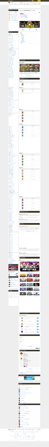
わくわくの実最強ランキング (11, 144)
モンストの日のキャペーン (11, 41)
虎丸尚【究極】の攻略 (11, 93)
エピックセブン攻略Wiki (33, 436)
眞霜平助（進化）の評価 (11, 76)
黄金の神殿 (23, 91)
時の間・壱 (23, 118)
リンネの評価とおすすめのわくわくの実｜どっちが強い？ (14, 17)
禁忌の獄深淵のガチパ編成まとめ (12, 191)
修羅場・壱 (23, 113)
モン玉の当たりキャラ (11, 110)
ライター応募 (38, 429)
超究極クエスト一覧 (11, 204)
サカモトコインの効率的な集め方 (12, 55)
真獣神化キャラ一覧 (11, 234)
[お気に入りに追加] (31, 2)
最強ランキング (30, 276)
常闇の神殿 (23, 40)
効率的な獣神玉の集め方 (11, 169)
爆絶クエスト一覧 (10, 200)
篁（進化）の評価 (10, 68)
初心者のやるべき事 (11, 157)
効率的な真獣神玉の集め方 (11, 173)
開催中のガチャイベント (11, 101)
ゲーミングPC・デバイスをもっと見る (13, 288)
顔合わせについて (10, 165)
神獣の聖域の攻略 (10, 229)
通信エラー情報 (10, 182)
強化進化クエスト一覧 (11, 212)
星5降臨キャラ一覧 (10, 243)
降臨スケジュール (23, 294)
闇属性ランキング (10, 130)
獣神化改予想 (23, 285)
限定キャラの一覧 (10, 238)
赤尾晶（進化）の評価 (11, 77)
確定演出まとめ (10, 105)
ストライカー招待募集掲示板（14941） (12, 260)
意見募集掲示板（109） (11, 255)
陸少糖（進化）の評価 (11, 63)
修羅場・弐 (23, 116)
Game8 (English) (32, 429)
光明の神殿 (23, 39)
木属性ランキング (10, 127)
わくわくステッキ (36, 30)
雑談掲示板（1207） (11, 256)
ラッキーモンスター (36, 290)
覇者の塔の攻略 (10, 216)
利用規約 (15, 429)
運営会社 (29, 429)
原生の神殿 (23, 84)
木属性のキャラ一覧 (11, 247)
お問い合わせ (27, 429)
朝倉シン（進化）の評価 (11, 64)
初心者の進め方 (36, 294)
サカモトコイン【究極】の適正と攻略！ (23, 15)
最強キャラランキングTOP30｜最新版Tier (14, 14)
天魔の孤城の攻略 (10, 217)
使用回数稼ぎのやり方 (11, 186)
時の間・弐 (23, 121)
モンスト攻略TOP (10, 33)
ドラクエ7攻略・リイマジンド (16, 432)
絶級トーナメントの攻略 (11, 221)
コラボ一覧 (36, 281)
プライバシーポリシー (19, 429)
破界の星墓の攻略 (10, 213)
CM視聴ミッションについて (11, 187)
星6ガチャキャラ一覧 (11, 239)
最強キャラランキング (11, 114)
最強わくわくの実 (22, 30)
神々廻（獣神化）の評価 (11, 59)
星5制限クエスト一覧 (11, 208)
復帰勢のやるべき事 (11, 161)
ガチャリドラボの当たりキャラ (12, 106)
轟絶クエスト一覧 (10, 199)
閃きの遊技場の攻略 (11, 230)
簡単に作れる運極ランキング (11, 147)
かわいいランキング (11, 148)
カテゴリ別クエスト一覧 (11, 195)
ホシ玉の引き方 (10, 109)
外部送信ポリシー (23, 429)
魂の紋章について (10, 178)
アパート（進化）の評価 (11, 72)
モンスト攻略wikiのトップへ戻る (29, 266)
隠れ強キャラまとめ (11, 143)
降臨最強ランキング (11, 131)
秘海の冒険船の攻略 (11, 225)
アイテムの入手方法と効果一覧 (12, 156)
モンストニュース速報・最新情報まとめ (14, 20)
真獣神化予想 (30, 285)
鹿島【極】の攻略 (10, 97)
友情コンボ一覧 (10, 251)
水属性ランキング (10, 126)
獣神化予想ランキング (11, 152)
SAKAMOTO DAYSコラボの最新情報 (12, 51)
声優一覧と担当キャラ (11, 42)
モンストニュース (30, 281)
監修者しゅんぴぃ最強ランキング (12, 135)
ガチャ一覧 (23, 276)
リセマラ (23, 281)
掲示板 (30, 294)
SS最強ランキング (10, 139)
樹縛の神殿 (23, 38)
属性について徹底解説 (11, 174)
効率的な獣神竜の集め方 (11, 170)
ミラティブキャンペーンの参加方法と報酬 (24, 17)
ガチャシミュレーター (11, 46)
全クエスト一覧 (30, 290)
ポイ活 (30, 0)
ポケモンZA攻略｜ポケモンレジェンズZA (17, 431)
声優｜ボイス (36, 285)
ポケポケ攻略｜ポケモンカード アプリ (34, 432)
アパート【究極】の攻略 (11, 96)
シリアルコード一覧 (11, 37)
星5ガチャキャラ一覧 (11, 242)
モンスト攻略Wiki (21, 372)
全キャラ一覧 (23, 290)
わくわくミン (29, 30)
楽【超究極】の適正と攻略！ (22, 14)
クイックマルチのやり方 (11, 183)
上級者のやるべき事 (11, 160)
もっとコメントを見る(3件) (29, 346)
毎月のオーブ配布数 (11, 38)
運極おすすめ (36, 276)
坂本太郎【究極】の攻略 (11, 92)
